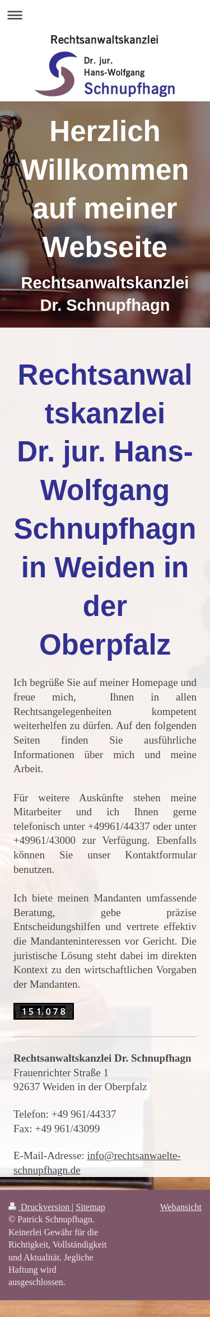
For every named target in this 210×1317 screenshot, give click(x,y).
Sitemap (90, 1207)
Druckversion (40, 1207)
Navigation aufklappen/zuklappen (105, 15)
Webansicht (181, 1207)
